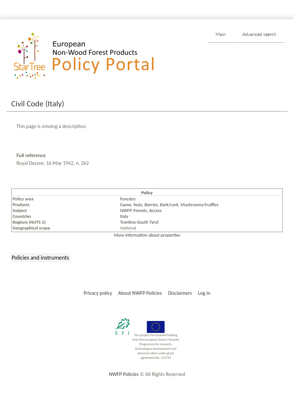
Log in (204, 293)
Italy (124, 216)
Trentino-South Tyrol (139, 222)
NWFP (125, 210)
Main (221, 34)
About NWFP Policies (140, 293)
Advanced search (259, 34)
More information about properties (147, 235)
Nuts (138, 205)
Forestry (128, 199)
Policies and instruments (40, 257)
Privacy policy (98, 293)
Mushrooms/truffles (199, 205)
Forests (140, 210)
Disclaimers (180, 293)
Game (125, 205)
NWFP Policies (123, 374)
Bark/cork (169, 205)
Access (155, 210)
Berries (151, 205)
